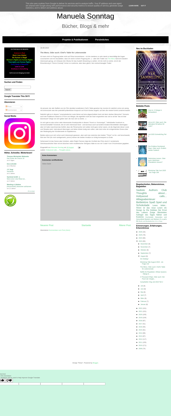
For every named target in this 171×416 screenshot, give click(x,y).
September (145, 253)
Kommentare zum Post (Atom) (59, 230)
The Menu (111, 59)
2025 (141, 235)
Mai (142, 292)
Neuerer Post (46, 225)
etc (165, 208)
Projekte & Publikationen (75, 39)
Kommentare (11, 110)
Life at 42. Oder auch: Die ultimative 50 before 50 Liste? (157, 124)
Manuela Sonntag (85, 16)
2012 (141, 339)
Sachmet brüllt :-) (13, 177)
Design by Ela (142, 210)
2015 (141, 330)
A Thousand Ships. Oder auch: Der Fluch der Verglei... (152, 278)
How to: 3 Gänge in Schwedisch (155, 111)
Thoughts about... (65, 150)
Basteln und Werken (152, 219)
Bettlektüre (142, 202)
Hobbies (153, 210)
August (143, 256)
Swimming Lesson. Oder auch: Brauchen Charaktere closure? (157, 160)
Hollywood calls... (52, 150)
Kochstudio (149, 217)
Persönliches (102, 39)
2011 (141, 342)
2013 (141, 336)
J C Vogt (10, 169)
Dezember (144, 244)
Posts (9, 106)
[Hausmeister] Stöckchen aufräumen (19, 186)
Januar (143, 304)
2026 (141, 232)
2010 (141, 345)
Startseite (86, 225)
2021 (141, 311)
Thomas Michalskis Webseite (18, 156)
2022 (141, 308)
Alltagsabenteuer (145, 199)
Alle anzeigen (31, 191)
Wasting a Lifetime (14, 184)
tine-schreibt (11, 164)
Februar (144, 301)
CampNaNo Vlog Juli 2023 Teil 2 (151, 282)
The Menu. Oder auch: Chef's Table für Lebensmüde (152, 268)
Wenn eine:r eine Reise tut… (16, 179)
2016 (141, 327)
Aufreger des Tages (145, 215)
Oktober (144, 250)
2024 (141, 238)
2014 (141, 333)
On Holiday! (144, 259)
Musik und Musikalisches (146, 221)
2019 (141, 317)
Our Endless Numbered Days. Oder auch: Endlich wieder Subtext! (157, 148)
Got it (143, 6)
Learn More (134, 6)
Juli (142, 286)
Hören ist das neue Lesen (149, 208)
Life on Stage (158, 221)
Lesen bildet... (160, 205)
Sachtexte (10, 171)
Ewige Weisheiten (158, 212)
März (143, 298)
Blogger (95, 363)
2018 (141, 321)
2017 (141, 324)
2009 (141, 348)
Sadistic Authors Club (151, 190)
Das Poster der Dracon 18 (15, 158)
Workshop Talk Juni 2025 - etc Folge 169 (157, 171)
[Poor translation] (9, 381)
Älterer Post (125, 225)
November (144, 247)
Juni (142, 289)
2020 (141, 314)
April (142, 295)
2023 (141, 241)
